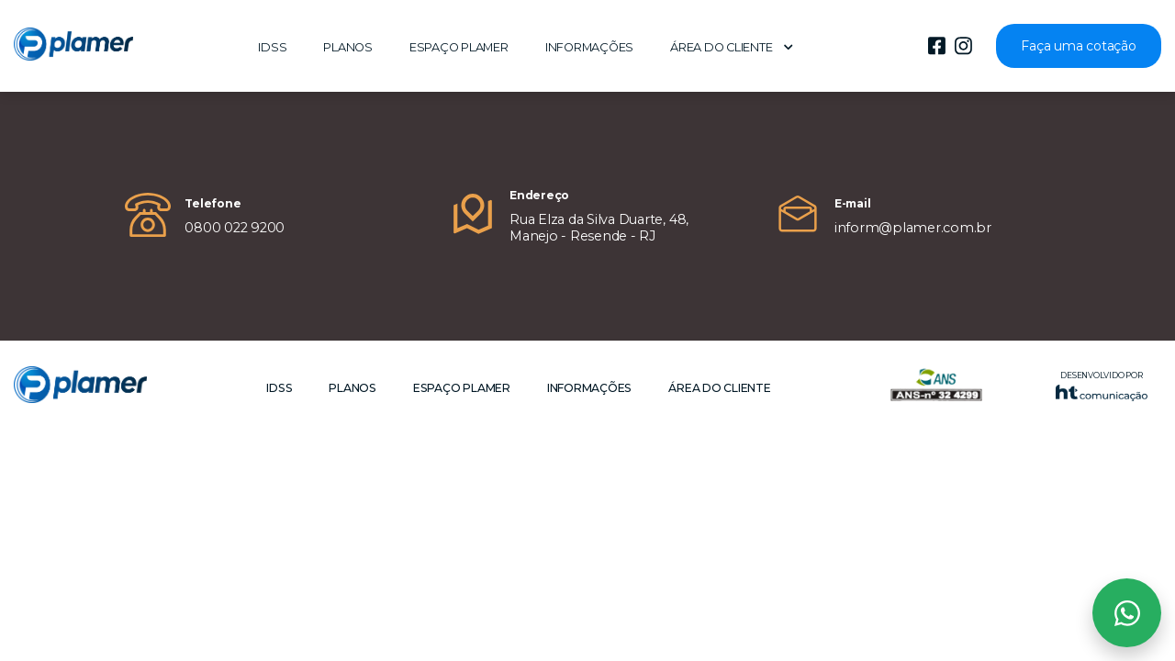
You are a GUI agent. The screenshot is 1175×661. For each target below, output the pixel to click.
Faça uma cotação (1078, 46)
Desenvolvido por (1101, 386)
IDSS (272, 47)
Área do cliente (731, 47)
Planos (348, 47)
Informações (589, 47)
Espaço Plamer (459, 47)
